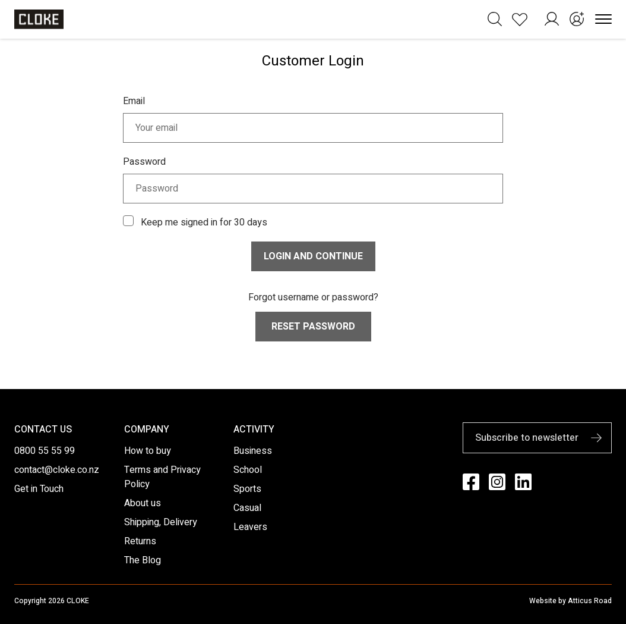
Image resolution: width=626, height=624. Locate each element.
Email (134, 101)
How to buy (147, 451)
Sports (247, 489)
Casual (247, 508)
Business (252, 451)
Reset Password (313, 326)
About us (142, 503)
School (247, 470)
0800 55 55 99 (44, 451)
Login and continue (313, 256)
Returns (140, 541)
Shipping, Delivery (160, 522)
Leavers (250, 527)
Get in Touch (39, 489)
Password (144, 162)
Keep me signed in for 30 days (204, 222)
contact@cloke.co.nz (56, 470)
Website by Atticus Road (570, 600)
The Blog (142, 560)
